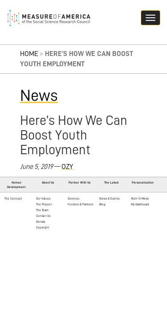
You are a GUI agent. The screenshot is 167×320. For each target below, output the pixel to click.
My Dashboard (140, 204)
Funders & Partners (80, 204)
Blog (102, 204)
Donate (40, 221)
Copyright (42, 227)
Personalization (143, 182)
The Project (44, 204)
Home (29, 53)
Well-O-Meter (140, 198)
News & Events (109, 198)
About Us (48, 182)
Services (73, 198)
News (39, 96)
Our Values (43, 198)
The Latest (111, 182)
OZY (67, 166)
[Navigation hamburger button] (150, 17)
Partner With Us (79, 182)
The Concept (13, 198)
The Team (42, 210)
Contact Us (43, 215)
